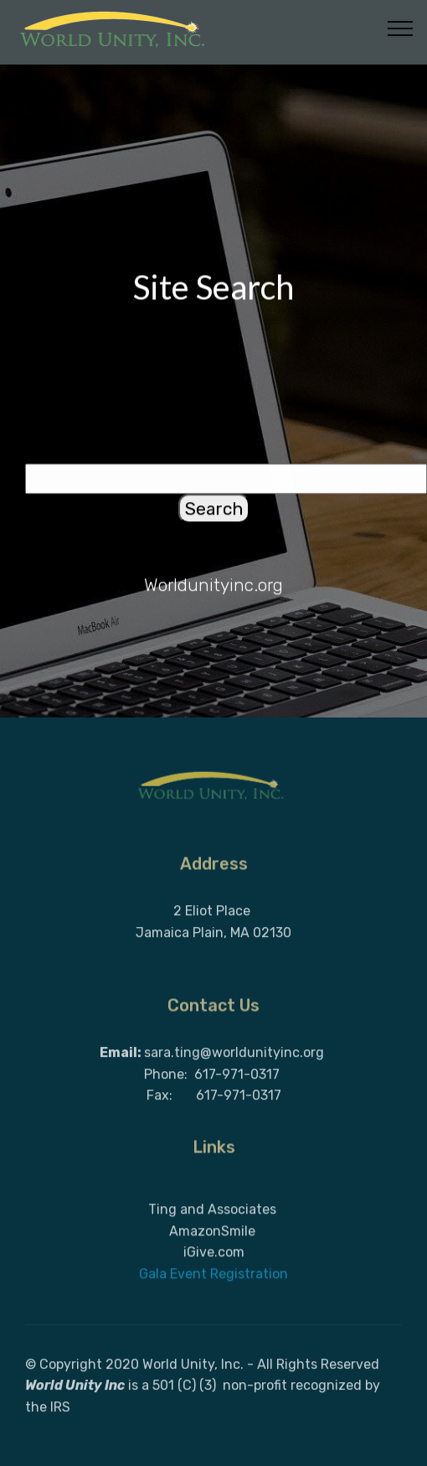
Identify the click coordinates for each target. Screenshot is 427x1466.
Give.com (215, 1289)
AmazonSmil (208, 1267)
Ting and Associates (212, 1246)
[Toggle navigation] (401, 27)
